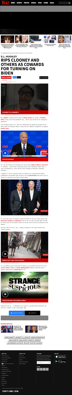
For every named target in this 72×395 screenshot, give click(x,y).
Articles (3, 365)
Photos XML (4, 383)
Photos (26, 31)
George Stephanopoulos (37, 337)
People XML (4, 381)
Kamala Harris (13, 340)
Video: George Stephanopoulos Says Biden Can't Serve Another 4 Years (10, 262)
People (3, 379)
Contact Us (21, 355)
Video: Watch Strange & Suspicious (6, 303)
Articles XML (4, 367)
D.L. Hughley (25, 337)
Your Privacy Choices (8, 363)
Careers (21, 359)
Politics (32, 343)
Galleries (3, 377)
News (4, 31)
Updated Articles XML (6, 371)
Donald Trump (22, 340)
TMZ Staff (4, 80)
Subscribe (49, 362)
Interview (36, 340)
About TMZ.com (5, 355)
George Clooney (9, 337)
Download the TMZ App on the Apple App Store (61, 356)
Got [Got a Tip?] (5, 26)
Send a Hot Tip (22, 357)
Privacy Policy (40, 359)
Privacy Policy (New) (6, 357)
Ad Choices (4, 361)
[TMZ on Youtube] (6, 20)
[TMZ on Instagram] (9, 20)
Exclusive (38, 343)
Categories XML (5, 375)
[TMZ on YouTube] (44, 369)
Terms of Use (4, 359)
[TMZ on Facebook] (2, 20)
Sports (14, 31)
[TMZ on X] (4, 20)
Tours (56, 31)
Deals (66, 31)
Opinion (30, 340)
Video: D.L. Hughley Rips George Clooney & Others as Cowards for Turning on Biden (10, 114)
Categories (4, 373)
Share (17, 313)
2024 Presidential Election (14, 343)
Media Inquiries (22, 363)
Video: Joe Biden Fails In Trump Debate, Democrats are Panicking (10, 161)
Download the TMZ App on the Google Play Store (61, 361)
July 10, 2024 (8, 82)
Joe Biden (17, 337)
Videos (36, 31)
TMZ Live (26, 343)
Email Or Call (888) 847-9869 (17, 26)
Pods (46, 31)
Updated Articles (5, 369)
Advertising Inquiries (23, 361)
